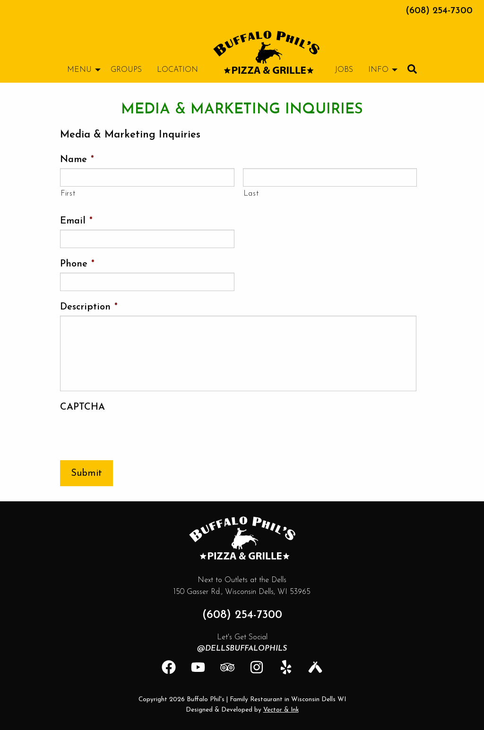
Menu (79, 70)
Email (76, 221)
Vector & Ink (281, 710)
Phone (77, 264)
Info (378, 70)
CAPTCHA (82, 407)
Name (77, 159)
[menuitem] (266, 52)
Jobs (344, 70)
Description (89, 307)
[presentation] (132, 434)
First (67, 194)
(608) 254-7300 (439, 11)
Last (251, 194)
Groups (126, 70)
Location (177, 70)
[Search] (412, 69)
